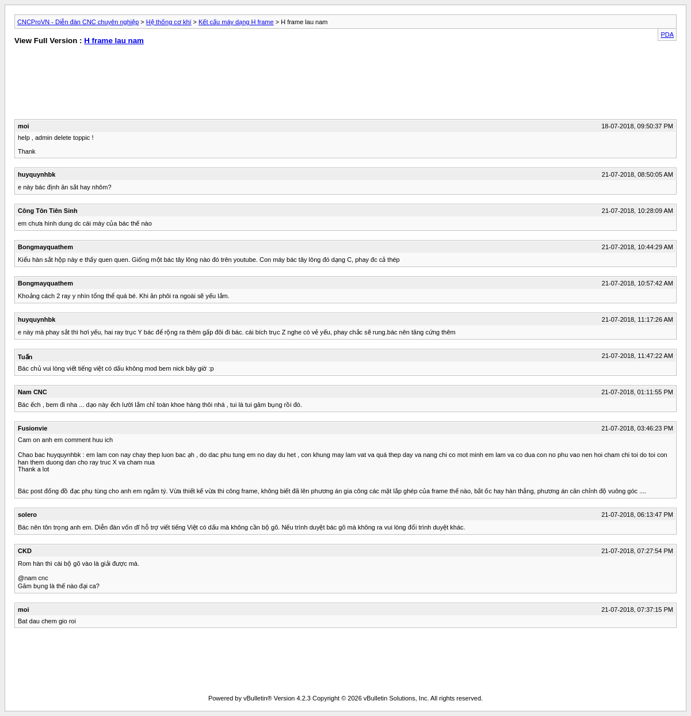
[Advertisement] (173, 84)
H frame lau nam (114, 40)
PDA (667, 34)
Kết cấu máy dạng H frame (236, 21)
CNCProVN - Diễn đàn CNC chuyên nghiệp (78, 21)
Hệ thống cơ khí (169, 21)
